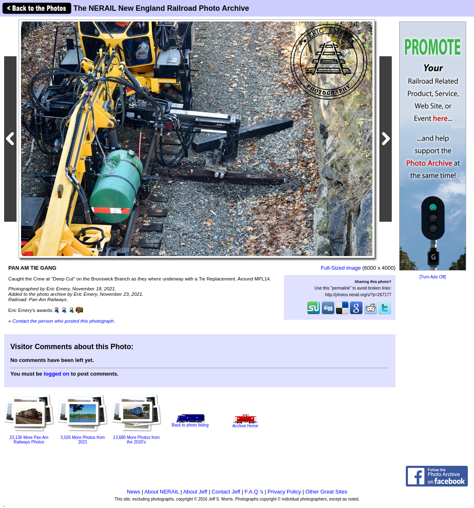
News (134, 492)
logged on (56, 374)
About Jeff (195, 492)
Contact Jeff (226, 492)
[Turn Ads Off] (432, 277)
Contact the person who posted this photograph (63, 320)
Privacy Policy (284, 492)
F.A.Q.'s (254, 492)
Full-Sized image (341, 268)
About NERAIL (161, 492)
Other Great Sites (326, 492)
